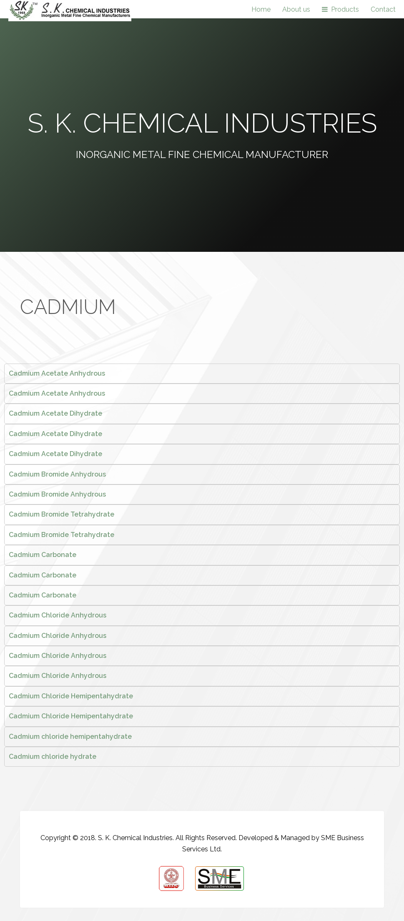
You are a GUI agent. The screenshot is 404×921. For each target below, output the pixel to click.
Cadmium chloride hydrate (52, 756)
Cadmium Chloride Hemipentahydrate (71, 696)
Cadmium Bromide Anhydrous (57, 474)
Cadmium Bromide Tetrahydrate (61, 514)
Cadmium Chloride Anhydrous (57, 615)
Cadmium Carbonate (42, 555)
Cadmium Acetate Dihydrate (55, 413)
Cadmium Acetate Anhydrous (57, 373)
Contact (383, 9)
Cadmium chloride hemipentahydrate (70, 736)
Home (261, 9)
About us (296, 9)
